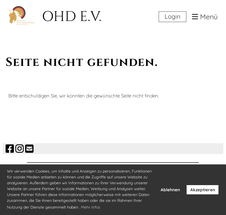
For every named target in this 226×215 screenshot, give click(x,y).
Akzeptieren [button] (202, 189)
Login (172, 16)
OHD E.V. (71, 16)
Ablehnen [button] (170, 189)
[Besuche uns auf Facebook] (10, 149)
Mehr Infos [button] (90, 207)
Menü (205, 17)
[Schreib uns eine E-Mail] (29, 149)
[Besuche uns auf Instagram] (19, 149)
